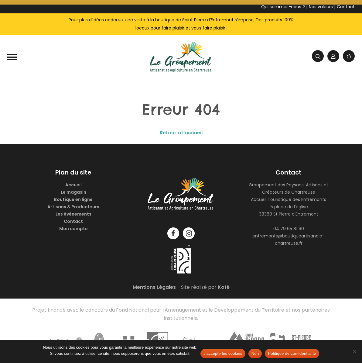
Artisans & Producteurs (73, 207)
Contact (73, 221)
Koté (224, 287)
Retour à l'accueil (181, 132)
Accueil (73, 185)
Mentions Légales (154, 287)
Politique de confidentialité (292, 353)
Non (255, 353)
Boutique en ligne (73, 199)
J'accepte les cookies (222, 353)
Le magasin (73, 192)
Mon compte (73, 229)
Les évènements (73, 214)
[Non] (354, 351)
